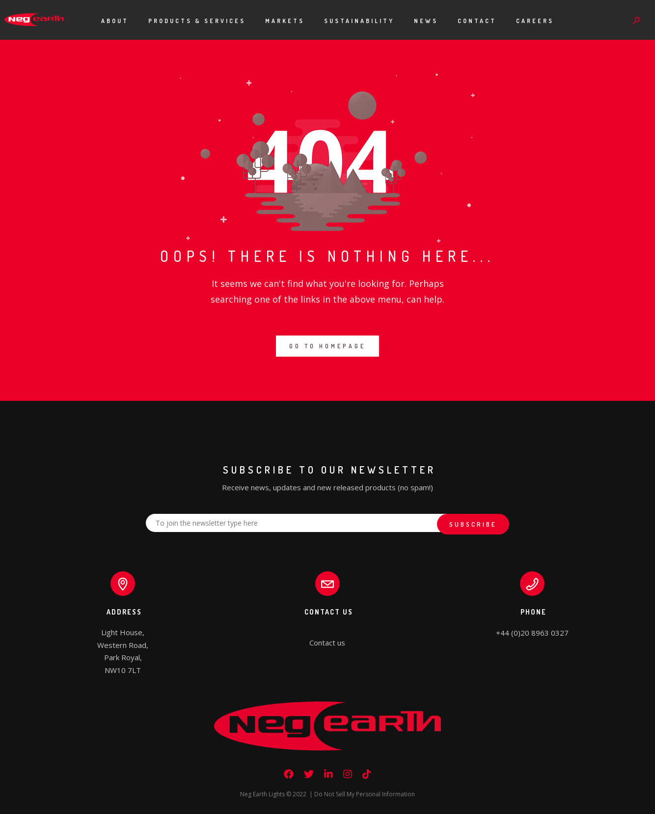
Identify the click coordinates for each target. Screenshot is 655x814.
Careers (535, 21)
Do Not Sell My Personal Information (364, 794)
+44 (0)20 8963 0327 (532, 633)
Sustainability (359, 21)
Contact (477, 21)
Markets (284, 21)
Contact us (327, 642)
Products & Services (197, 21)
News (426, 21)
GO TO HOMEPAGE (327, 346)
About (115, 21)
